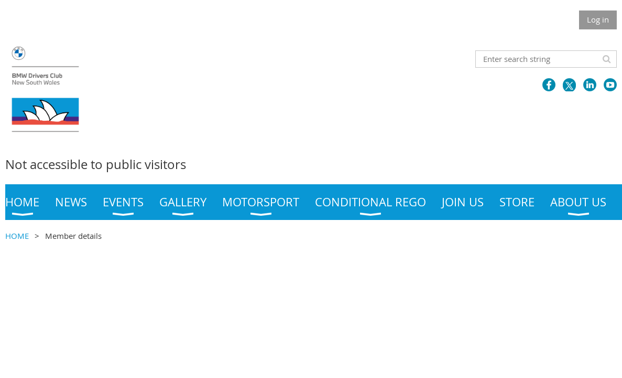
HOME (17, 235)
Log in (598, 19)
